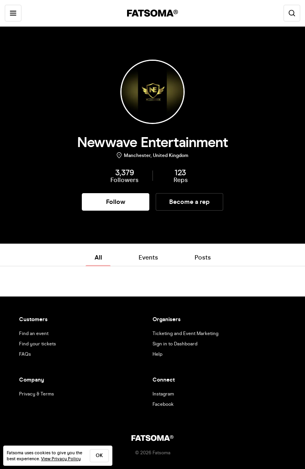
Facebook (163, 404)
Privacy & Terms (36, 394)
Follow (115, 201)
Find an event (33, 333)
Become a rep (189, 201)
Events (148, 257)
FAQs (25, 354)
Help (157, 354)
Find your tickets (37, 344)
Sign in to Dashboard (174, 344)
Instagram (163, 394)
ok (99, 455)
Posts (203, 257)
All (98, 257)
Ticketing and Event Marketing (185, 333)
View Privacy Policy (61, 458)
